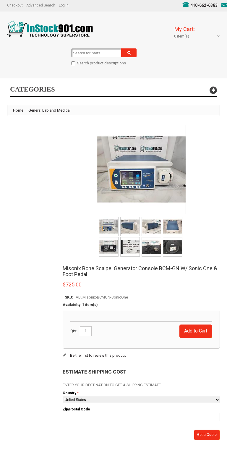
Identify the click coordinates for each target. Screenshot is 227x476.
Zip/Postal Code (76, 409)
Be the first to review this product (98, 355)
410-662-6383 (204, 5)
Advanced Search (40, 5)
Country (69, 393)
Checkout (15, 5)
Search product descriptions (101, 63)
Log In (64, 5)
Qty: (73, 331)
